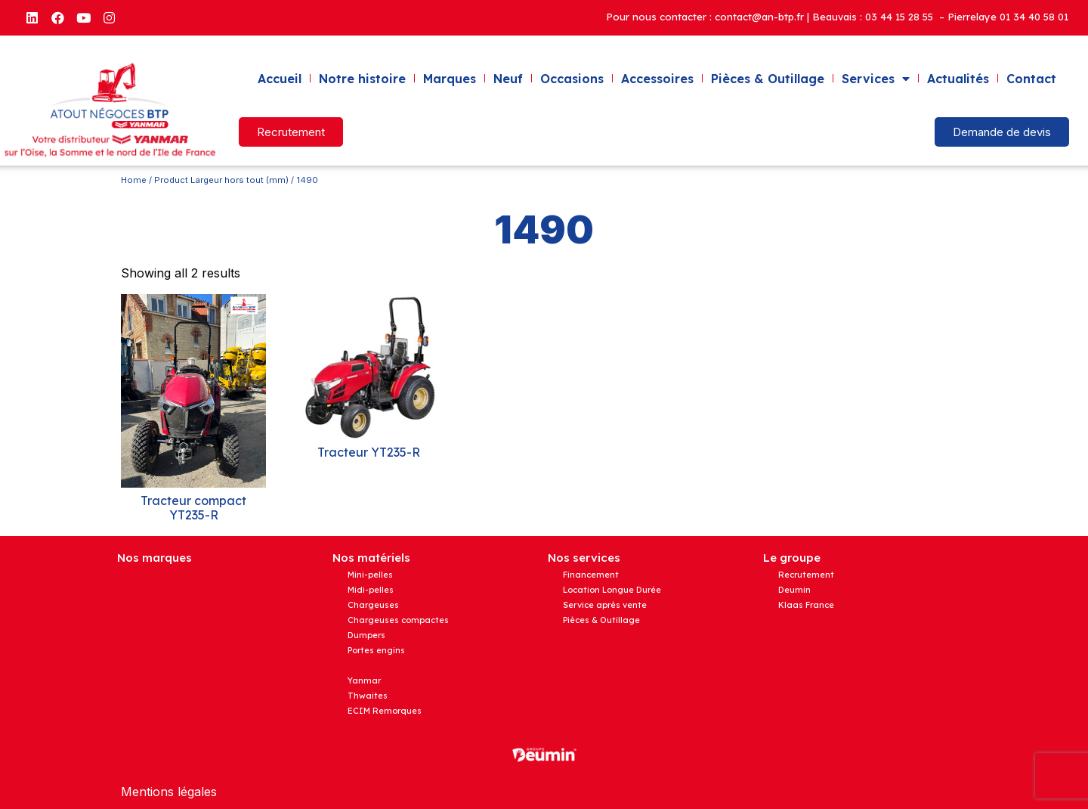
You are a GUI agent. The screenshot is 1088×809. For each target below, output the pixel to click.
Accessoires (657, 78)
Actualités (958, 78)
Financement (591, 574)
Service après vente (605, 605)
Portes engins (376, 650)
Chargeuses (373, 605)
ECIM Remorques (385, 710)
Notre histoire (362, 78)
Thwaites (368, 695)
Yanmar (364, 680)
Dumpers (366, 635)
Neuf (508, 78)
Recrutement (806, 574)
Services (876, 78)
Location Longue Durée (612, 589)
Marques (449, 78)
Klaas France (806, 605)
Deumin (794, 589)
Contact (1031, 78)
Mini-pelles (370, 574)
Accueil (279, 78)
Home (134, 180)
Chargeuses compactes (398, 620)
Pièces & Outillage (767, 78)
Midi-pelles (371, 589)
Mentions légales (169, 791)
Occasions (572, 78)
